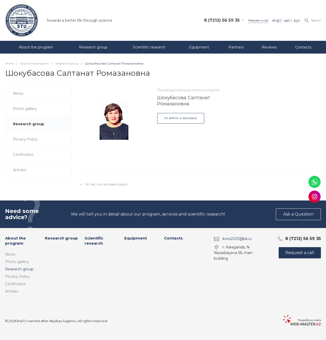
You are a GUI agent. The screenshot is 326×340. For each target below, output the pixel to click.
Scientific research (94, 241)
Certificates (15, 284)
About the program (15, 241)
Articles (11, 291)
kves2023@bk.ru (237, 238)
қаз (287, 20)
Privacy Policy (17, 276)
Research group (19, 269)
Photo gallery (17, 261)
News (10, 254)
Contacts (173, 238)
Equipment (135, 238)
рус (297, 20)
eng (275, 20)
